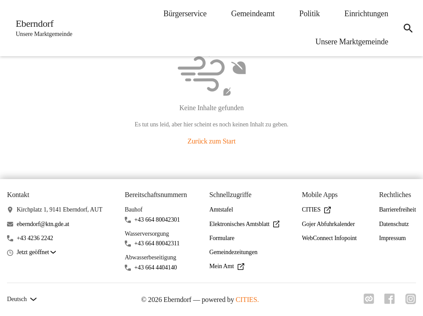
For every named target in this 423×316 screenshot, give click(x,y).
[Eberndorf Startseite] (41, 28)
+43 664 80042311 (157, 243)
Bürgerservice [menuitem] (184, 13)
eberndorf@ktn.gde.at (43, 224)
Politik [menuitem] (309, 13)
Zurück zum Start (211, 141)
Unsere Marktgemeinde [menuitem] (351, 41)
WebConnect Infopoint (329, 238)
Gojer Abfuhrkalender (328, 224)
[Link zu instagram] (410, 301)
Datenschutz (394, 224)
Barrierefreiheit (397, 209)
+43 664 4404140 (155, 267)
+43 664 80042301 (157, 219)
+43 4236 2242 (35, 238)
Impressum (392, 238)
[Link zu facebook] (389, 301)
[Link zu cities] (368, 301)
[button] (36, 252)
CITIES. (247, 299)
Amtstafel (221, 209)
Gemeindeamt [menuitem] (253, 13)
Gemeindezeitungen (234, 252)
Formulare (222, 238)
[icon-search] (408, 28)
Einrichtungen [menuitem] (366, 13)
